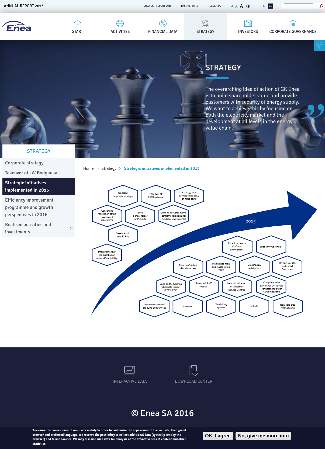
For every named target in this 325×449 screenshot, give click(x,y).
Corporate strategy (24, 163)
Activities (120, 31)
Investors (248, 31)
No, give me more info (263, 435)
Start (77, 31)
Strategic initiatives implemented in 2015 (161, 168)
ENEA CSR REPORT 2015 (157, 6)
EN (270, 6)
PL (263, 6)
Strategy (205, 31)
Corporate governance (293, 31)
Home (88, 168)
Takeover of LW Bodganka (31, 173)
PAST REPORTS (189, 6)
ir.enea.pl (214, 6)
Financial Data (163, 31)
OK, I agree (218, 435)
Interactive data (130, 381)
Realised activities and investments (28, 228)
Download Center (193, 381)
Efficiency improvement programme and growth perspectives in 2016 (29, 207)
